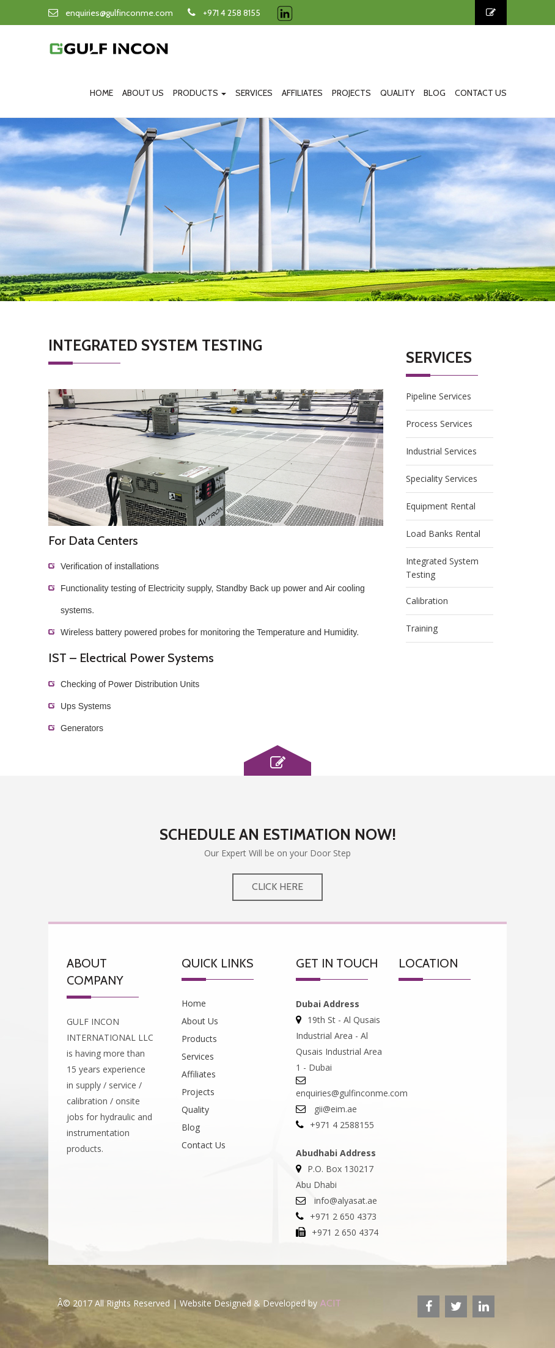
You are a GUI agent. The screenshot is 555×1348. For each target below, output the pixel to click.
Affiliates (302, 92)
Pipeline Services (438, 396)
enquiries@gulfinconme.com (119, 12)
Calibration (427, 601)
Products (199, 92)
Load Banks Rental (443, 533)
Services (254, 92)
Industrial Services (441, 451)
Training (422, 628)
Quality (397, 92)
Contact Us (481, 92)
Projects (351, 92)
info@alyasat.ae (344, 1200)
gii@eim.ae (334, 1109)
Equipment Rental (441, 506)
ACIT (330, 1303)
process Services (439, 423)
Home (101, 92)
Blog (435, 92)
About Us (143, 92)
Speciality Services (441, 478)
